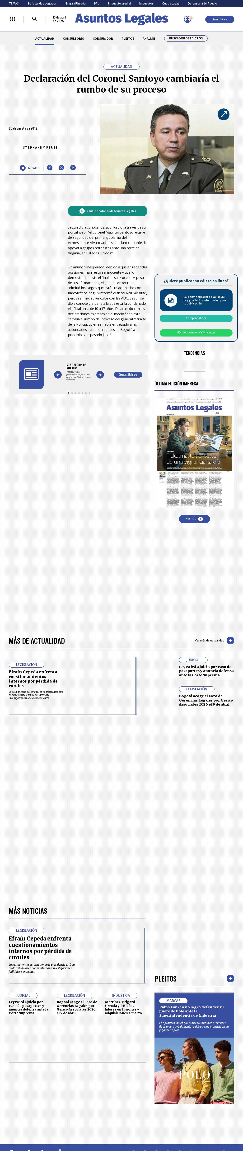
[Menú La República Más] (12, 19)
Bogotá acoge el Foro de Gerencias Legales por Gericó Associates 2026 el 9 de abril (206, 700)
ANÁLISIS (149, 38)
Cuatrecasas (170, 3)
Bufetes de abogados (42, 3)
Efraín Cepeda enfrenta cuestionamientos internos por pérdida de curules (33, 678)
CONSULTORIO (73, 38)
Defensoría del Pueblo (202, 3)
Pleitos (165, 978)
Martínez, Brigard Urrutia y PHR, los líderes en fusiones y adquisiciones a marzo (123, 1007)
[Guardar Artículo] (29, 168)
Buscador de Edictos (186, 38)
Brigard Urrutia (75, 3)
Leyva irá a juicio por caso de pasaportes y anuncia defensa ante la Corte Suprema (206, 671)
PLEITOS (128, 38)
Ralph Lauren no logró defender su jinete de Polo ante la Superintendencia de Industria (191, 1011)
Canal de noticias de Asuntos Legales (107, 211)
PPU (96, 3)
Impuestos (146, 3)
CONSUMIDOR (103, 38)
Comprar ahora (196, 318)
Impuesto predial (119, 3)
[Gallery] (78, 372)
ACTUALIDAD (44, 38)
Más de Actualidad (37, 640)
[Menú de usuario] (187, 19)
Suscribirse (219, 19)
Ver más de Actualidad (214, 640)
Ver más (194, 519)
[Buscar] (34, 19)
